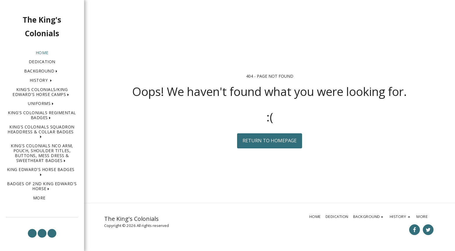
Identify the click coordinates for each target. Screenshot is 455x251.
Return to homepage (270, 140)
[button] (42, 71)
